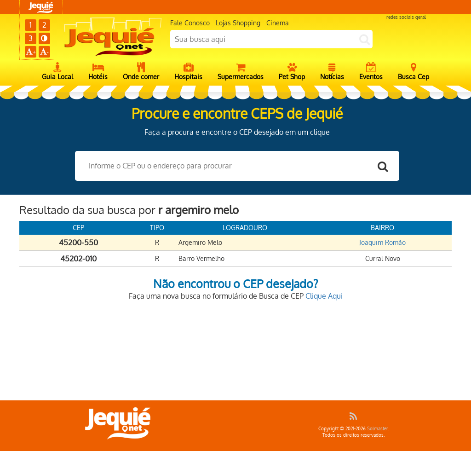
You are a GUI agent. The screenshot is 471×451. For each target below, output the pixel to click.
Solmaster (377, 428)
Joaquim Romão (382, 242)
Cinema (277, 23)
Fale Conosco (190, 23)
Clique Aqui (324, 296)
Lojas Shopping (238, 23)
